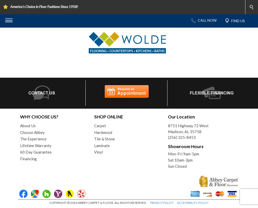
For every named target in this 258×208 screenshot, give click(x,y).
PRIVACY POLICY (161, 203)
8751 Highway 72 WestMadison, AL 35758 (188, 128)
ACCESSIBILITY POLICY (193, 203)
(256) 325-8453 (182, 137)
